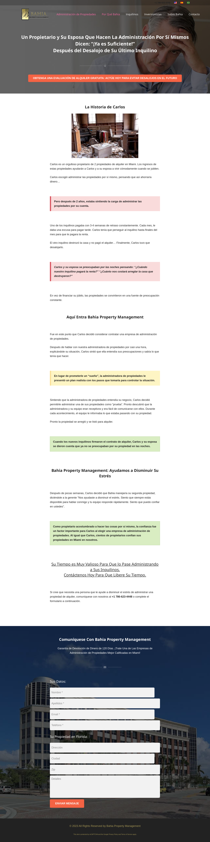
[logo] (34, 14)
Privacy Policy (113, 834)
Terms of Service (126, 834)
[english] (175, 3)
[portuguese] (188, 3)
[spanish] (181, 3)
